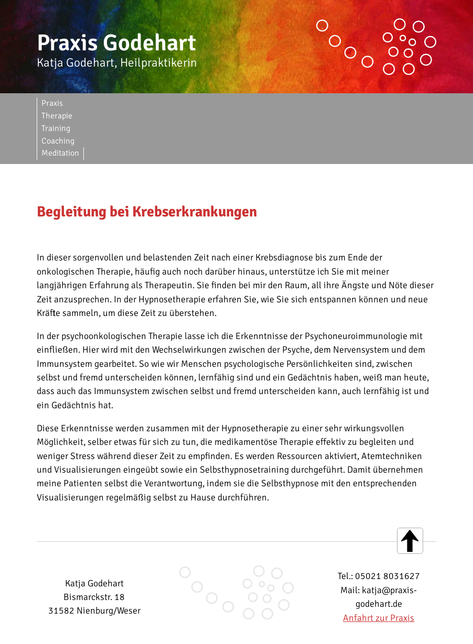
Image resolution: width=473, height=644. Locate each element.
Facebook (309, 632)
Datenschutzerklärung (238, 632)
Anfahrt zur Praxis (378, 567)
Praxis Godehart (116, 43)
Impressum (165, 632)
